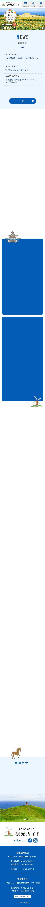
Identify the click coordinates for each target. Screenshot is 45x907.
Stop (43, 28)
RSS (22, 47)
